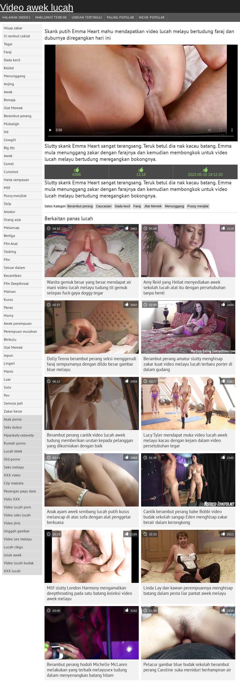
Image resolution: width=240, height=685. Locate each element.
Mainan (10, 291)
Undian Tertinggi (87, 17)
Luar (7, 379)
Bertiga (9, 235)
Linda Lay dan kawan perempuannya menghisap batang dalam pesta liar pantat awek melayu (188, 590)
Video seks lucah (17, 515)
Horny (8, 315)
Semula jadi (13, 403)
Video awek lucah (36, 7)
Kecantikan (12, 275)
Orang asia (12, 219)
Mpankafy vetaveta (19, 435)
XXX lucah (12, 571)
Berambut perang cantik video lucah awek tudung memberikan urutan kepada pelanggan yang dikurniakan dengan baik (90, 440)
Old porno (12, 459)
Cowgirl (10, 139)
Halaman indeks (16, 17)
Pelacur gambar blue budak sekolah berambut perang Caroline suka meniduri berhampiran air (187, 667)
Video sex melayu (18, 539)
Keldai (9, 68)
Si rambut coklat (17, 36)
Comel (9, 163)
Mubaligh (11, 123)
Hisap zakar (13, 28)
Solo (7, 387)
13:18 (141, 175)
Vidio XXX (12, 499)
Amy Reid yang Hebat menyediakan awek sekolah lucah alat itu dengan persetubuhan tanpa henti (184, 287)
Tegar (8, 44)
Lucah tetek (13, 451)
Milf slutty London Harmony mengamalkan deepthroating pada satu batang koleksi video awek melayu (89, 593)
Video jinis (12, 523)
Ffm (7, 259)
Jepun (8, 355)
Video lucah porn (17, 507)
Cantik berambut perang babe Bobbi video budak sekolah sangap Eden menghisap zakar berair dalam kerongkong (185, 517)
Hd (6, 131)
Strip (7, 203)
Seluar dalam (14, 267)
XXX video (12, 475)
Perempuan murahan (20, 331)
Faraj (7, 52)
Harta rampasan (16, 179)
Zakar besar (13, 411)
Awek (8, 91)
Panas (8, 307)
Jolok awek (13, 555)
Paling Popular (120, 17)
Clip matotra (13, 483)
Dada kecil (12, 60)
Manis (8, 371)
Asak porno (13, 419)
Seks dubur (13, 427)
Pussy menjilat (15, 195)
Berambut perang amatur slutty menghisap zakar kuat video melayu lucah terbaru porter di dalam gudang (187, 364)
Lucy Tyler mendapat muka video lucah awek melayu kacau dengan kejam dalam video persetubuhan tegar (185, 440)
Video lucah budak (19, 563)
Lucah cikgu (13, 547)
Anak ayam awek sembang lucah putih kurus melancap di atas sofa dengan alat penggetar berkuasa (89, 517)
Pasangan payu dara (20, 491)
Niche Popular (152, 17)
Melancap (11, 227)
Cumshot (11, 171)
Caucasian (103, 206)
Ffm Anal (11, 243)
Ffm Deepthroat (16, 283)
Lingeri (9, 363)
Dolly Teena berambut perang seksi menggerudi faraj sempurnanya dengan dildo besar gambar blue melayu (91, 364)
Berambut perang (17, 115)
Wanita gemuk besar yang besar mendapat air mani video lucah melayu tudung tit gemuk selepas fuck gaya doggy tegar (89, 287)
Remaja (9, 99)
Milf (7, 187)
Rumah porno (15, 443)
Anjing (9, 83)
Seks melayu (14, 467)
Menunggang (14, 76)
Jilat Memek (13, 107)
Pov (7, 395)
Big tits (9, 147)
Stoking (10, 251)
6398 (76, 175)
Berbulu (10, 339)
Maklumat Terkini (51, 17)
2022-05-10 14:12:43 (205, 175)
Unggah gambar (17, 531)
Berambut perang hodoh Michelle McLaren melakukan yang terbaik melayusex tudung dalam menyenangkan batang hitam (87, 670)
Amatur (9, 211)
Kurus (8, 299)
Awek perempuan (18, 323)
